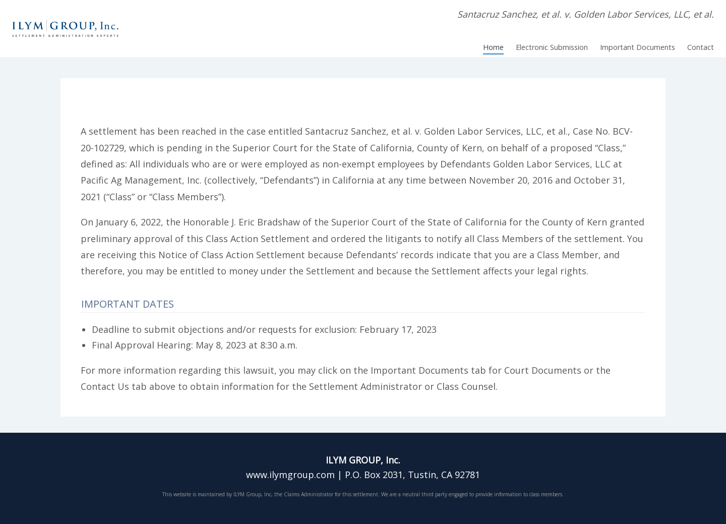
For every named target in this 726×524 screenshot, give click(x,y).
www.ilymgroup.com (290, 475)
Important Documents (637, 47)
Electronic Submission (552, 47)
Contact (700, 47)
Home (493, 47)
